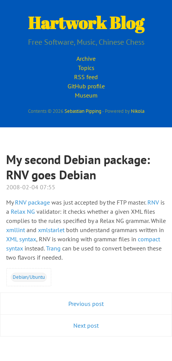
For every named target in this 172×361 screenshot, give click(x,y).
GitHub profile (86, 86)
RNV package (32, 202)
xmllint (15, 230)
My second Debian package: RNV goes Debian (78, 167)
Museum (86, 95)
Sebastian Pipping (82, 110)
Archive (86, 58)
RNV (153, 202)
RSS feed (86, 77)
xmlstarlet (52, 230)
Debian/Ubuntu (29, 276)
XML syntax (21, 239)
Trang (53, 248)
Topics (86, 68)
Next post (86, 325)
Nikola (137, 110)
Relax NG (23, 211)
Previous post (86, 303)
